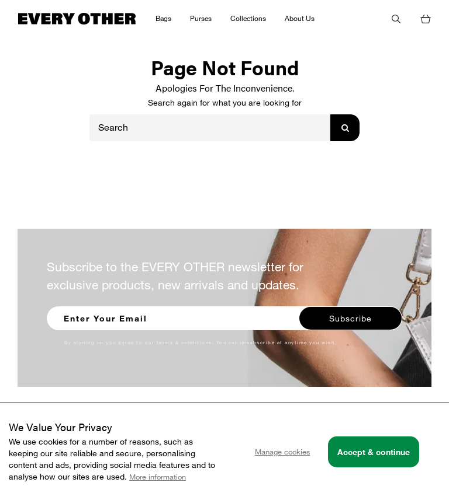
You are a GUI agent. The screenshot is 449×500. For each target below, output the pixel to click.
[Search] (210, 127)
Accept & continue (373, 452)
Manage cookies (282, 451)
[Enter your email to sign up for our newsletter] (173, 317)
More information (157, 476)
